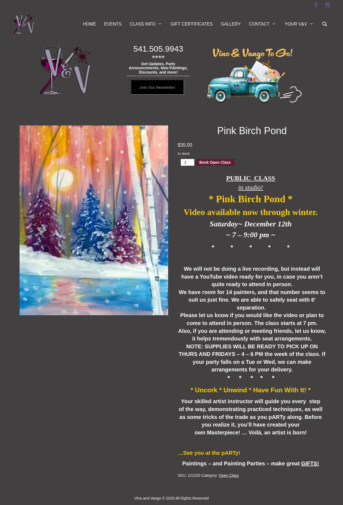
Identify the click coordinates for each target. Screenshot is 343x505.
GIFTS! (310, 463)
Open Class (229, 475)
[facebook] (316, 5)
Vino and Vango (147, 498)
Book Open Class (215, 162)
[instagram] (328, 5)
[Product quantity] (187, 162)
